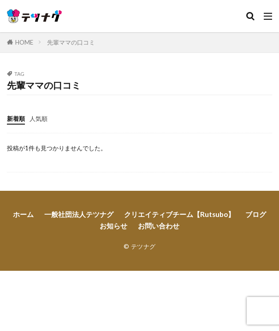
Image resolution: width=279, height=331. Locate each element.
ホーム (23, 214)
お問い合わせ (158, 226)
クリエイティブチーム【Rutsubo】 (179, 214)
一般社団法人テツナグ (78, 214)
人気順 (38, 118)
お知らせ (113, 226)
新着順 (16, 118)
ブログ (255, 214)
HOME (24, 42)
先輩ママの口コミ (71, 42)
